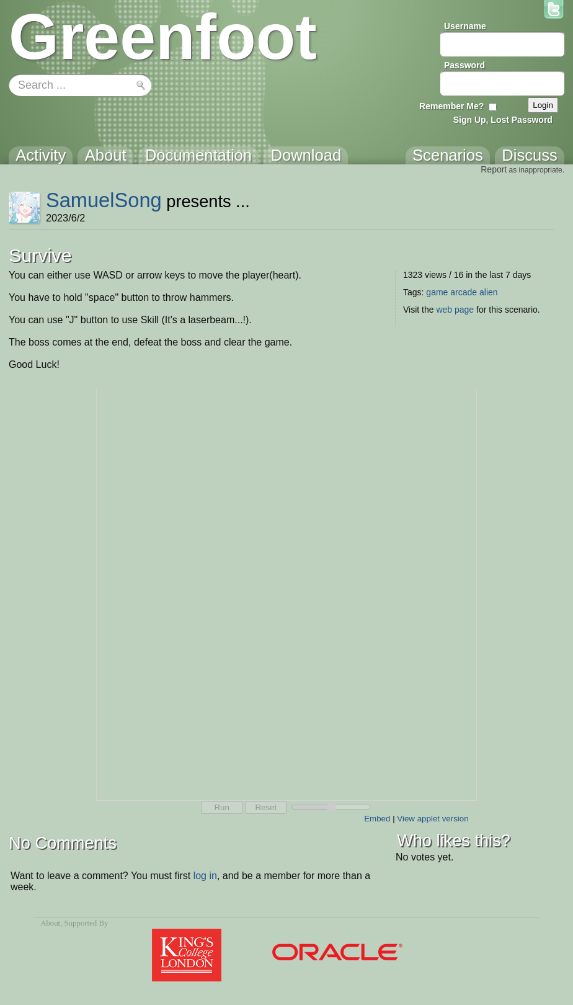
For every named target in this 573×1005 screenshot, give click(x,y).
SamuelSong (104, 200)
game (437, 292)
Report (494, 169)
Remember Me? (451, 106)
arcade (463, 292)
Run (221, 807)
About (50, 923)
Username (465, 26)
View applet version (432, 818)
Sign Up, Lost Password (503, 120)
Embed (377, 818)
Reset (266, 807)
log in (205, 875)
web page (455, 310)
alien (488, 292)
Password (464, 65)
